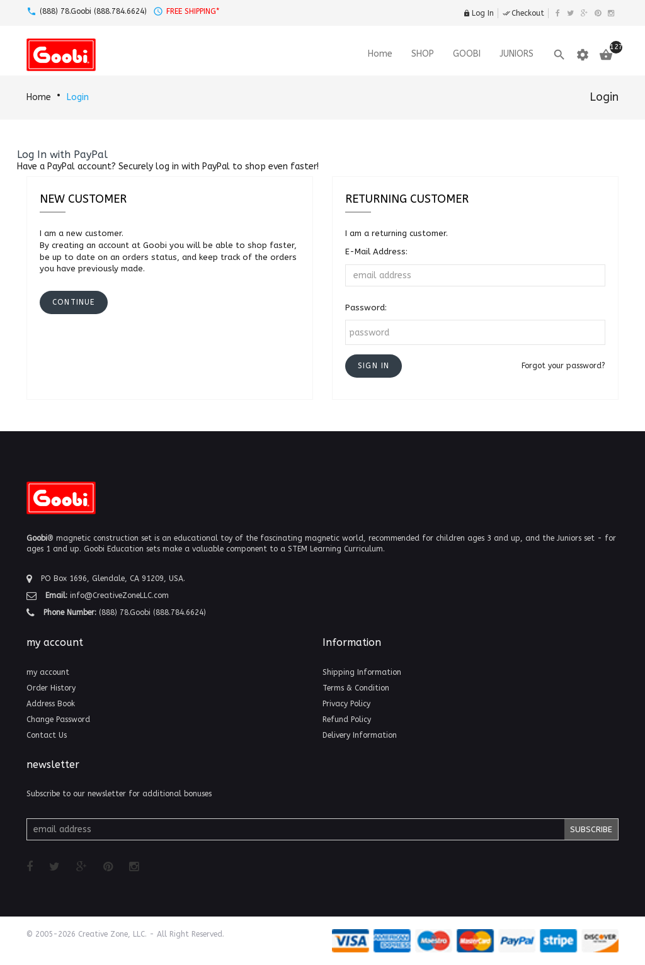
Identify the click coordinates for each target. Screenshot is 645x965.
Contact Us (46, 735)
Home (38, 97)
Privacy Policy (346, 703)
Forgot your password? (563, 365)
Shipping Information (361, 672)
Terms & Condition (355, 688)
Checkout (523, 13)
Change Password (58, 719)
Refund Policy (346, 719)
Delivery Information (359, 735)
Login (78, 97)
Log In (478, 13)
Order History (51, 688)
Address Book (50, 703)
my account (47, 672)
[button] (373, 366)
